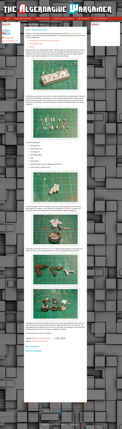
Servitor (31, 47)
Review (34, 341)
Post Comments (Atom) (59, 411)
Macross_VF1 (8, 38)
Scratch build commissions (22, 18)
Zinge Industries (74, 33)
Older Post (81, 405)
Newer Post (30, 405)
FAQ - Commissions (100, 18)
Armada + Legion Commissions (63, 18)
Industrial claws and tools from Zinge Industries (44, 40)
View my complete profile (10, 41)
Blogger (81, 424)
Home (8, 18)
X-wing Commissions (42, 18)
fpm (68, 424)
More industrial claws (36, 44)
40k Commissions (83, 18)
